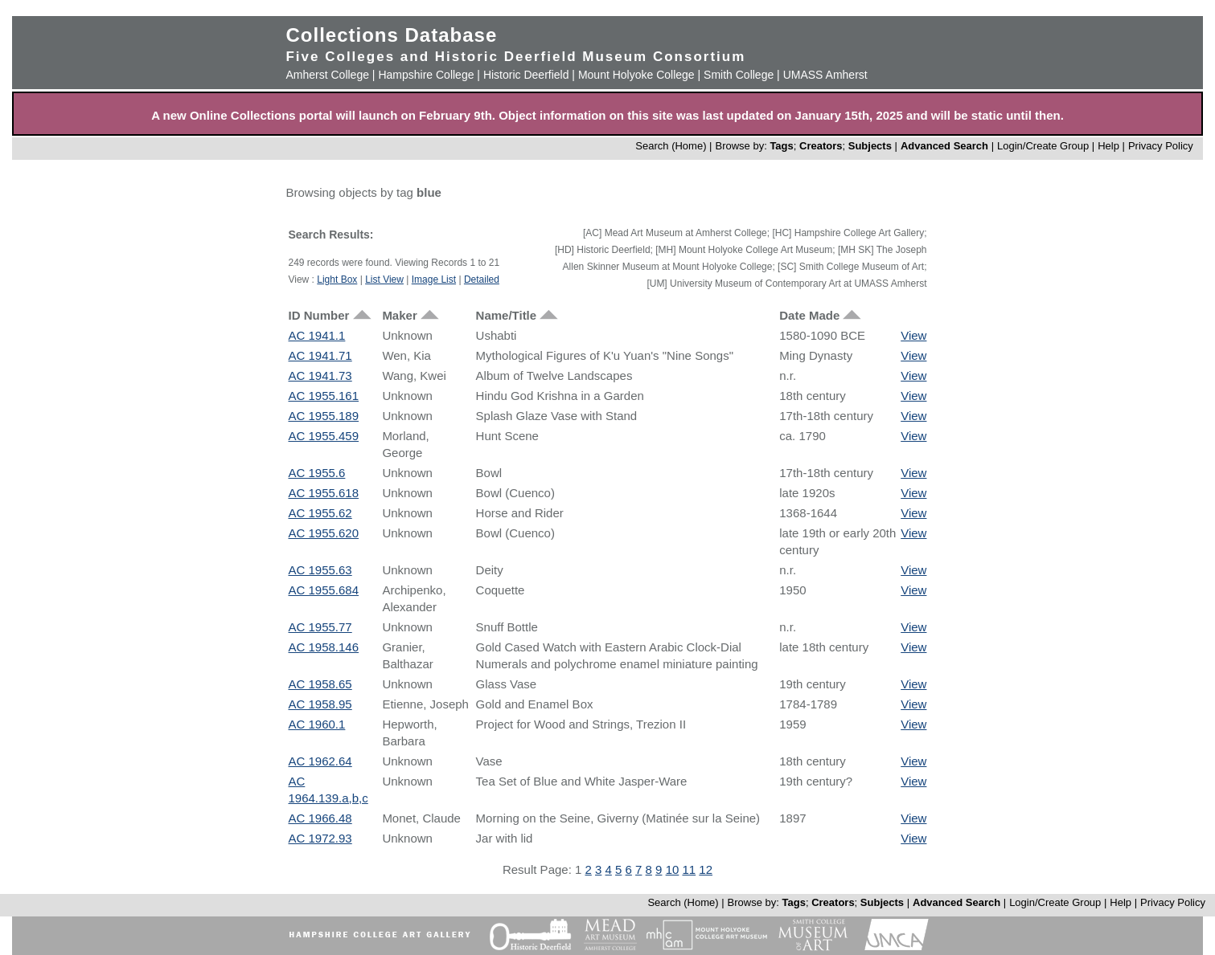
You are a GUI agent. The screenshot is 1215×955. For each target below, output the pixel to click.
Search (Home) (670, 146)
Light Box (337, 279)
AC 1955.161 (323, 395)
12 (705, 869)
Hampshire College (426, 74)
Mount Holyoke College (636, 74)
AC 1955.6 (316, 473)
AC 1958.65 (319, 684)
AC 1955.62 (319, 513)
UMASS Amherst (825, 74)
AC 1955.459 (323, 436)
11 (689, 869)
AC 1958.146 (323, 647)
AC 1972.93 (319, 838)
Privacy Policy (1160, 146)
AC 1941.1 (316, 335)
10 (672, 869)
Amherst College (327, 74)
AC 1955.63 (319, 570)
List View (384, 279)
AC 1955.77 (319, 627)
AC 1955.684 (323, 590)
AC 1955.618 (323, 493)
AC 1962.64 (319, 761)
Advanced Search (944, 146)
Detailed (481, 279)
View (913, 335)
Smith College (739, 74)
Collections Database (391, 35)
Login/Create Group (1044, 146)
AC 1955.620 (323, 533)
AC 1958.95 (319, 704)
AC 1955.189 (323, 415)
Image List (434, 279)
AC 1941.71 (319, 355)
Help (1108, 146)
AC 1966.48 (319, 818)
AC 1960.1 (316, 724)
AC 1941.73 (319, 375)
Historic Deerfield (526, 74)
